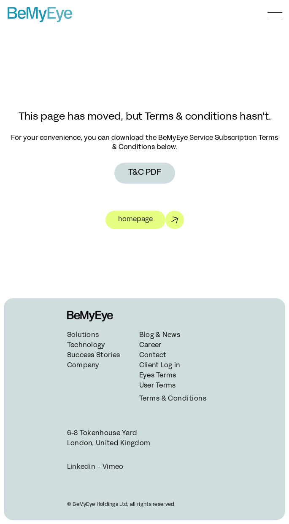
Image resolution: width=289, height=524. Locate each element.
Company (83, 366)
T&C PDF (144, 172)
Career (150, 345)
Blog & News (159, 335)
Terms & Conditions (172, 399)
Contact (153, 355)
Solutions (83, 335)
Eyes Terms (157, 376)
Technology (86, 345)
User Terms (157, 386)
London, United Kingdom (109, 443)
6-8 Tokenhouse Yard (102, 433)
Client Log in (160, 366)
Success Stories (93, 355)
